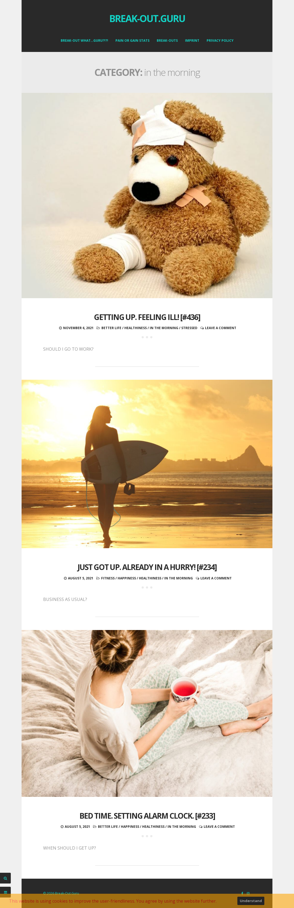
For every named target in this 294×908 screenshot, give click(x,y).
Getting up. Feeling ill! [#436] (147, 317)
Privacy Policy (220, 40)
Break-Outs (167, 40)
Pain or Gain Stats (132, 40)
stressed (189, 328)
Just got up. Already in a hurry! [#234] (147, 567)
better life (111, 328)
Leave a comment (220, 328)
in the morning (164, 328)
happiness (127, 578)
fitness (108, 578)
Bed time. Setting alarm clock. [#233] (147, 816)
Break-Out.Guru (147, 18)
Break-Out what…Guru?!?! (84, 40)
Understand (251, 900)
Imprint (192, 40)
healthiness (135, 328)
